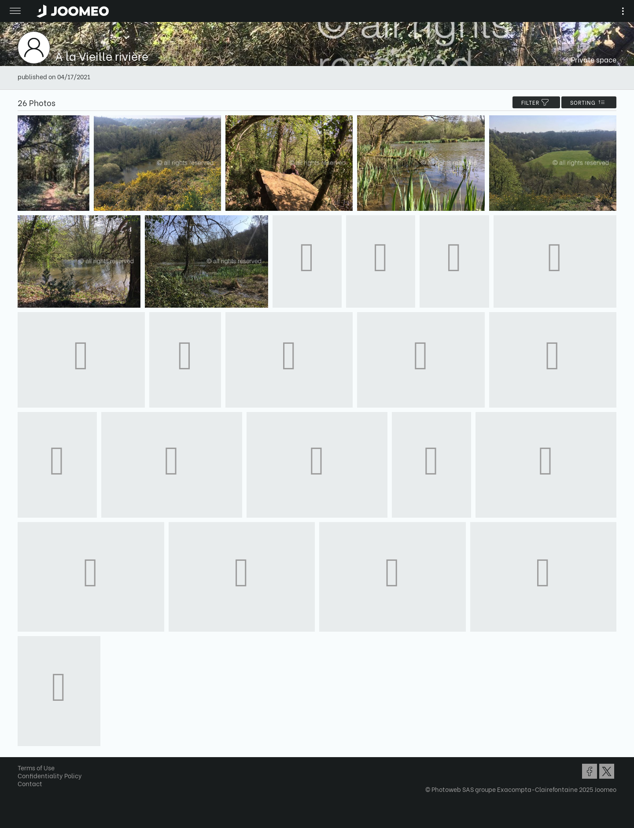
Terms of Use (36, 767)
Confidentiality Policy (50, 775)
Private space (593, 59)
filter (536, 102)
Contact (30, 783)
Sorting (589, 102)
